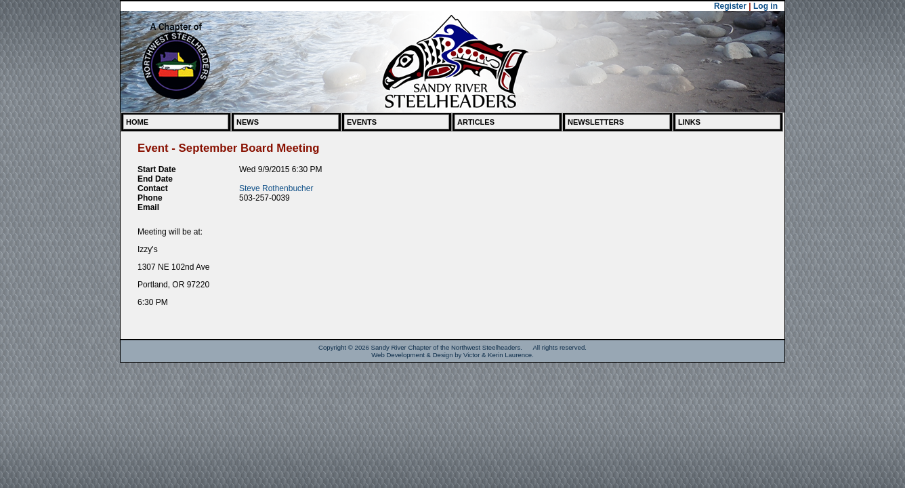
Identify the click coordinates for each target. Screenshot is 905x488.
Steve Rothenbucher (276, 188)
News (247, 122)
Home (137, 122)
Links (689, 122)
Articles (475, 122)
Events (362, 122)
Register (730, 6)
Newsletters (596, 122)
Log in (765, 6)
